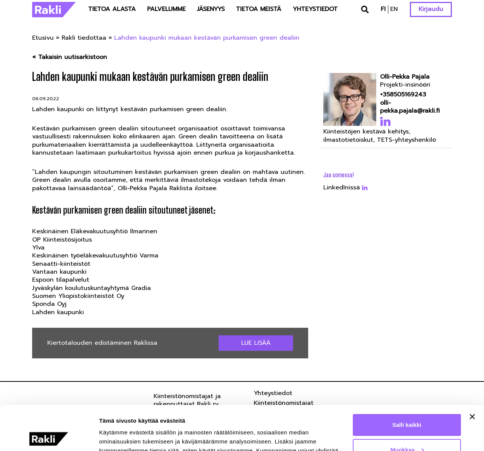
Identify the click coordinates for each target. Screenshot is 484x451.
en (394, 9)
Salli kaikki (407, 380)
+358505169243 (403, 95)
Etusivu (43, 37)
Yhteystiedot (315, 9)
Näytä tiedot (115, 436)
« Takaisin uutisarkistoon (69, 57)
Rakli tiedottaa (84, 37)
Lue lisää (256, 342)
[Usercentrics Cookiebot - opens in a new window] (49, 436)
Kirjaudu (431, 9)
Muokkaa (407, 405)
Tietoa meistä (258, 9)
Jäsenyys (211, 9)
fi (383, 9)
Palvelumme (166, 9)
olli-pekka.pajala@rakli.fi (410, 107)
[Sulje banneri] (472, 372)
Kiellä (406, 430)
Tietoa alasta (112, 9)
